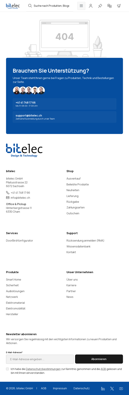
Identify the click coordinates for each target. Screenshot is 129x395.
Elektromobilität (15, 308)
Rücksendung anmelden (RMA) (85, 240)
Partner (71, 291)
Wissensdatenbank (79, 246)
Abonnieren (98, 359)
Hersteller (12, 314)
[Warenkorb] (119, 6)
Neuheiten (73, 190)
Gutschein (73, 213)
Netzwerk (12, 297)
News (70, 297)
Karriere (71, 285)
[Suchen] (30, 5)
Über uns (72, 279)
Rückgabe (73, 202)
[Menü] (81, 6)
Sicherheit (12, 285)
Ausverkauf (74, 178)
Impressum (60, 388)
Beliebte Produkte (78, 184)
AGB (103, 369)
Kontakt (71, 252)
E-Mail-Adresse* (14, 352)
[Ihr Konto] (91, 6)
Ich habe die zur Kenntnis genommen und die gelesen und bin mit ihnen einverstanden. (66, 370)
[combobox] (53, 5)
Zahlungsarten (76, 207)
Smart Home (13, 279)
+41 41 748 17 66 (20, 192)
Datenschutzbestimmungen (43, 369)
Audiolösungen (15, 291)
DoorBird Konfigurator (19, 240)
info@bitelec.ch (20, 198)
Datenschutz (82, 388)
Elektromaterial (15, 303)
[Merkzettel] (100, 6)
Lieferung (72, 196)
